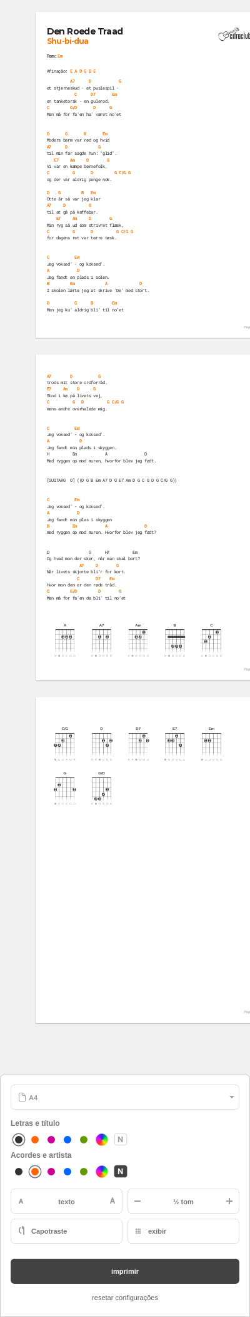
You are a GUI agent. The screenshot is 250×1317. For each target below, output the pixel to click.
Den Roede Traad (85, 31)
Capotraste (49, 1231)
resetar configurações (125, 1297)
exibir (157, 1231)
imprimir (125, 1271)
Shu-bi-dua (67, 41)
